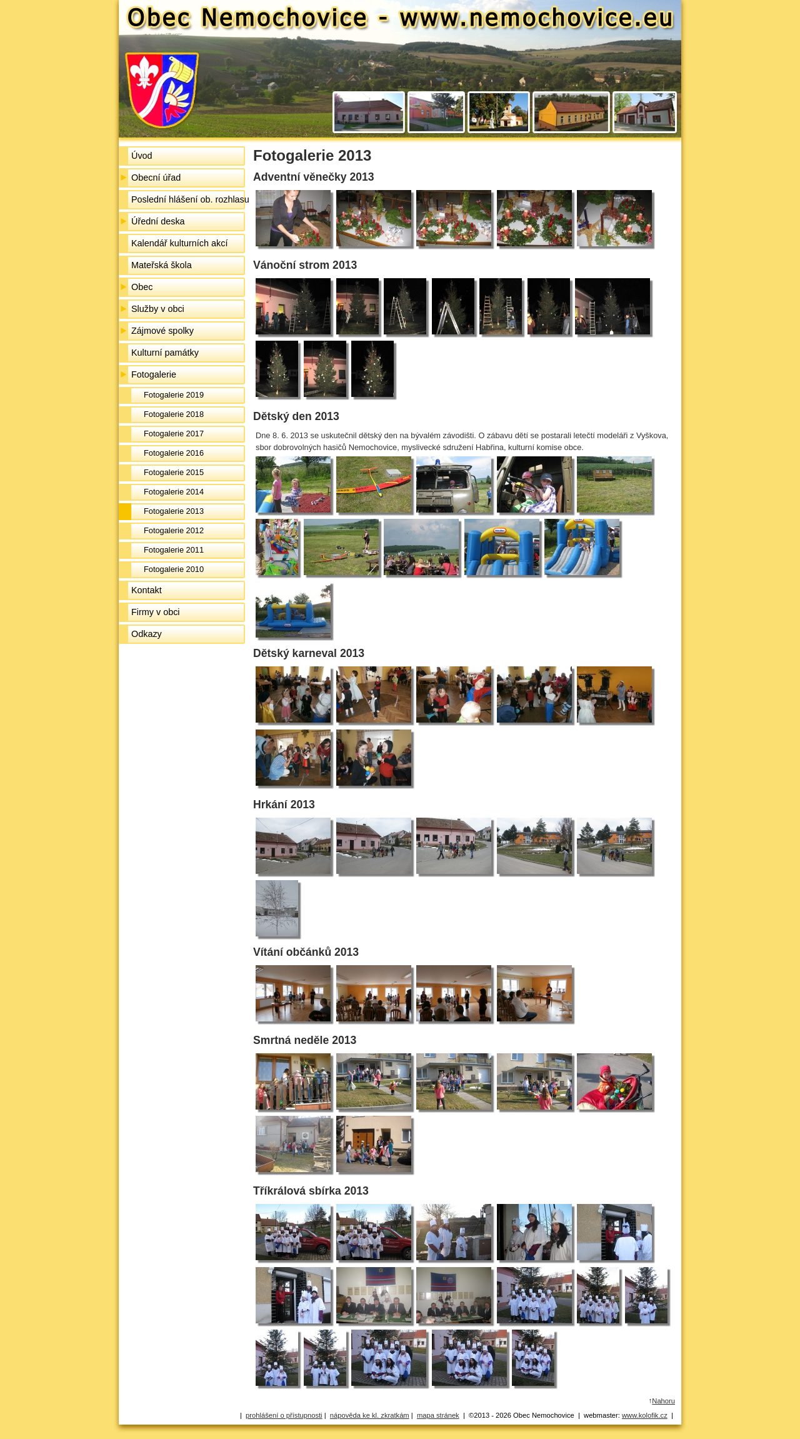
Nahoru (663, 1401)
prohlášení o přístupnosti (284, 1415)
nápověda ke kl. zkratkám (369, 1415)
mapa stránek (438, 1415)
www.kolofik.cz (645, 1415)
